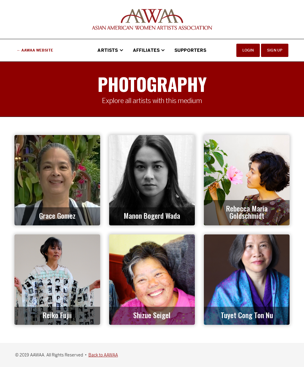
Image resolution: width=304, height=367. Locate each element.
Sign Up (274, 50)
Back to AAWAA (103, 355)
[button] (110, 50)
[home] (152, 19)
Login (248, 50)
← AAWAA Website (35, 50)
